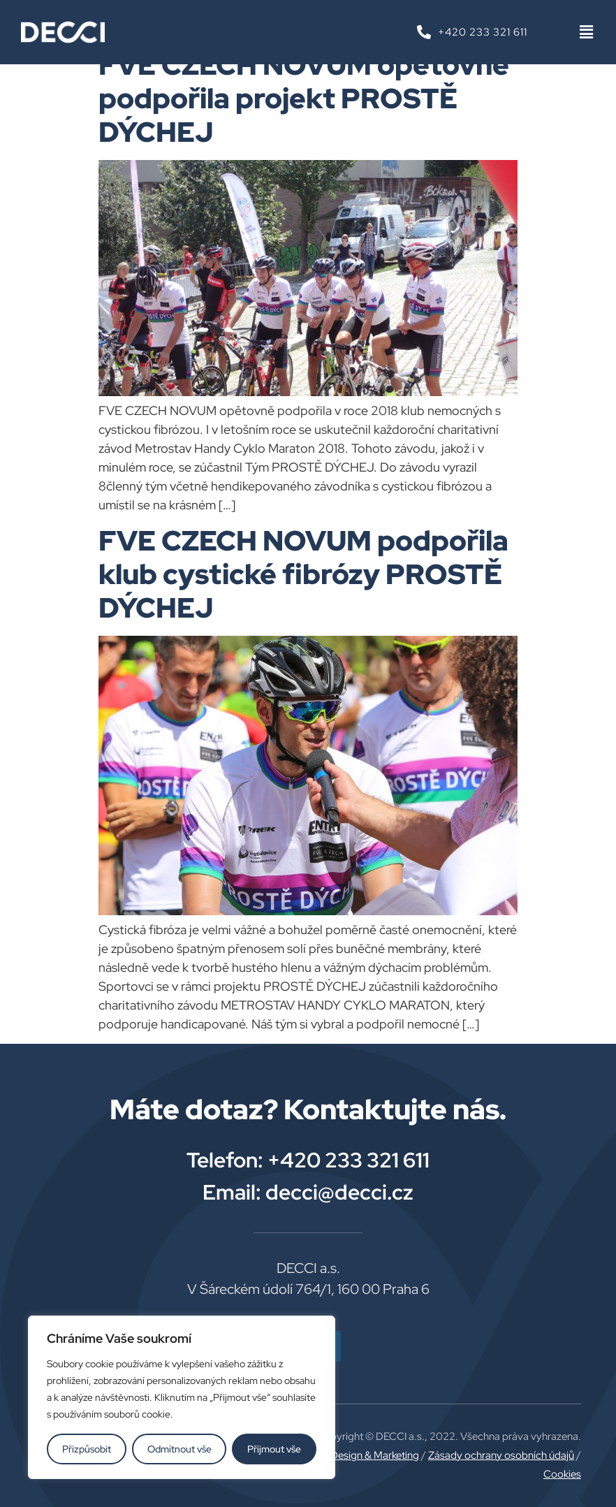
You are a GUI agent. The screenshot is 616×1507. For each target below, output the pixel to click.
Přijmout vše (274, 1449)
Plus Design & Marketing (364, 1455)
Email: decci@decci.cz (308, 1192)
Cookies (562, 1474)
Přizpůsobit (86, 1449)
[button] (586, 32)
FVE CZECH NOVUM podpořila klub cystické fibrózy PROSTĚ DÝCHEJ (303, 574)
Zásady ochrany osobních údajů (501, 1455)
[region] (181, 1397)
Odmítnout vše (179, 1449)
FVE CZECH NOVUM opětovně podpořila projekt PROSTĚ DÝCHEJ (303, 98)
